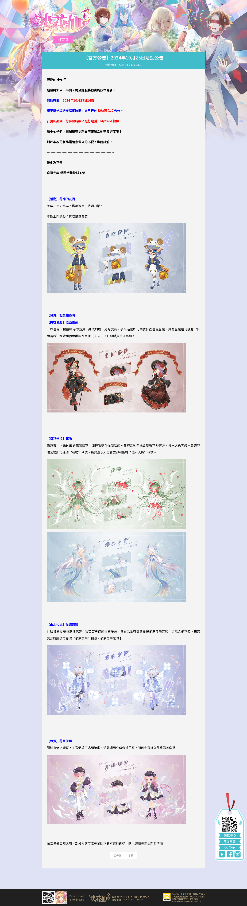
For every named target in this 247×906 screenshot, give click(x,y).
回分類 (117, 855)
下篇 (130, 855)
